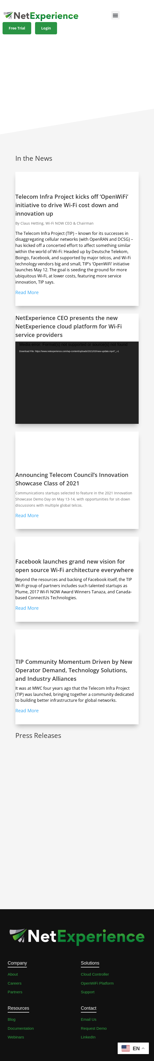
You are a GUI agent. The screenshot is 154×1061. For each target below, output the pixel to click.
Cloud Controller (95, 974)
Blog (11, 1019)
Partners (15, 992)
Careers (14, 983)
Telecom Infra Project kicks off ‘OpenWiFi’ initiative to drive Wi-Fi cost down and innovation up (71, 205)
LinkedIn (88, 1037)
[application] (77, 383)
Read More (27, 292)
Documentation (21, 1028)
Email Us (88, 1019)
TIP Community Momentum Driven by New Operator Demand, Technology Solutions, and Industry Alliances (73, 670)
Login (46, 28)
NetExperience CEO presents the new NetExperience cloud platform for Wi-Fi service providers (68, 326)
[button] (115, 15)
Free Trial (17, 28)
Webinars (16, 1037)
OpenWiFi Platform (97, 983)
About (13, 974)
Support (87, 992)
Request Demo (94, 1028)
